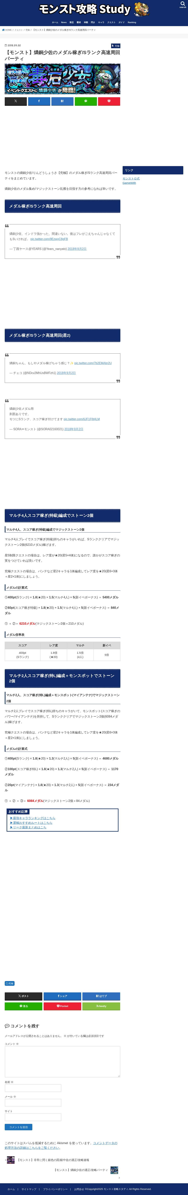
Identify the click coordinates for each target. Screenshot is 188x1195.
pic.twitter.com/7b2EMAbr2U (93, 363)
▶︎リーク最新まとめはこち (28, 827)
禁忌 (72, 22)
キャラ (101, 22)
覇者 (79, 22)
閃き (93, 22)
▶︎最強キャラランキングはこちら (32, 818)
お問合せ (78, 1189)
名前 (9, 1081)
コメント (12, 1043)
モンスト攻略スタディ (115, 1189)
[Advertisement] (36, 136)
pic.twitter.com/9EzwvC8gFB (49, 239)
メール (10, 1096)
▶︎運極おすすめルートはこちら (31, 822)
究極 (11, 983)
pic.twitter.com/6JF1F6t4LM (82, 419)
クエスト (111, 22)
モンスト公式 (131, 178)
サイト (9, 1111)
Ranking (132, 22)
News (64, 22)
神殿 (86, 22)
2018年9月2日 (77, 248)
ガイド (121, 22)
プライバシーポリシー (55, 1189)
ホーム (55, 22)
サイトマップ (28, 1189)
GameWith (129, 182)
